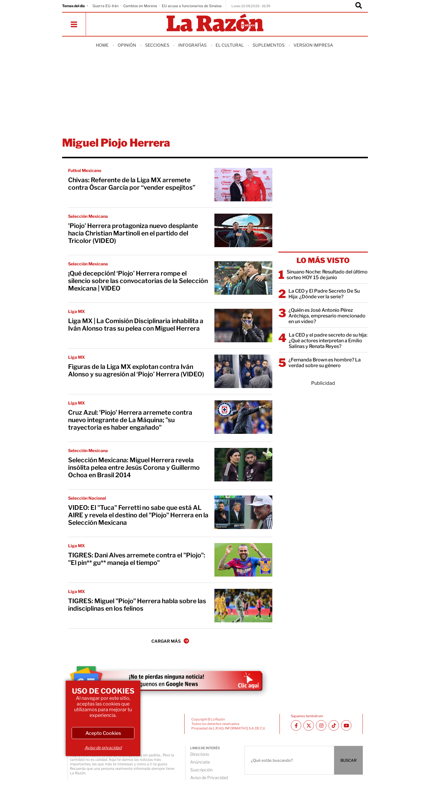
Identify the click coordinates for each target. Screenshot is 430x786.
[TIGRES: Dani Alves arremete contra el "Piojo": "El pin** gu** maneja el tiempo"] (243, 560)
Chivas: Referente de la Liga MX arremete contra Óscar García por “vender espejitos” (131, 183)
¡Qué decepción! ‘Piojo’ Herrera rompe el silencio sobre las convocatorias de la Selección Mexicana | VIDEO (138, 281)
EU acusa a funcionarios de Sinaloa (192, 6)
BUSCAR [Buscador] (348, 760)
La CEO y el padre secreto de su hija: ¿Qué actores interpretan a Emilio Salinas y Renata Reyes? (328, 340)
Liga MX (76, 311)
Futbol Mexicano (84, 170)
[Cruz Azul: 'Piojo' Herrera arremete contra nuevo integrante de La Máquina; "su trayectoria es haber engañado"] (243, 417)
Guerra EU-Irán (106, 6)
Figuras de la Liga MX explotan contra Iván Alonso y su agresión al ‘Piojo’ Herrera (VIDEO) (136, 370)
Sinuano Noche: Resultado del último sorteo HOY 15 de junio (327, 274)
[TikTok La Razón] (333, 725)
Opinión (127, 45)
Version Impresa (313, 45)
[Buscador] (358, 6)
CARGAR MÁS (170, 641)
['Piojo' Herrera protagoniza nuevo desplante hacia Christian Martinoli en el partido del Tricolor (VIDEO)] (243, 230)
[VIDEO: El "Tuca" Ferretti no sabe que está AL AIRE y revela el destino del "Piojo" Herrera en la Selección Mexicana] (243, 512)
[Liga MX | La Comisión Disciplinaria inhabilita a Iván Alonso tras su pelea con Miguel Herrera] (243, 325)
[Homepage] (215, 23)
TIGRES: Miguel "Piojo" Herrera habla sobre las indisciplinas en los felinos (137, 604)
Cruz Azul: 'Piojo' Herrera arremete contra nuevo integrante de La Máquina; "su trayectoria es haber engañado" (130, 420)
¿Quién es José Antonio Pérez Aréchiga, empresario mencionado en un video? (327, 315)
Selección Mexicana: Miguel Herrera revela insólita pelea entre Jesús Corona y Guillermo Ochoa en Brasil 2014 (134, 467)
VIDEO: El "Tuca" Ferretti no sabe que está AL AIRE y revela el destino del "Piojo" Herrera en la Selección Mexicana (138, 515)
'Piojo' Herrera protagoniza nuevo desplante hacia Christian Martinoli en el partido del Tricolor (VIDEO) (133, 233)
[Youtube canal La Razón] (346, 725)
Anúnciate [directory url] (200, 761)
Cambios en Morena (140, 6)
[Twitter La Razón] (308, 725)
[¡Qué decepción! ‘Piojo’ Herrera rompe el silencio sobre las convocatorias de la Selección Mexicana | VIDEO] (243, 278)
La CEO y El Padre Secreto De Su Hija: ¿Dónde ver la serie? (324, 293)
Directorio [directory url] (199, 754)
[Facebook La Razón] (296, 725)
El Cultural (230, 45)
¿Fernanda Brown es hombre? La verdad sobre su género (324, 362)
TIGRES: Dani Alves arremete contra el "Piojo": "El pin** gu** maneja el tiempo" (136, 558)
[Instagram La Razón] (321, 725)
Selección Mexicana (88, 216)
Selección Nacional (87, 498)
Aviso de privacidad (103, 747)
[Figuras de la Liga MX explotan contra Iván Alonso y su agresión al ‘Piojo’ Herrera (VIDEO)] (243, 371)
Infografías (192, 45)
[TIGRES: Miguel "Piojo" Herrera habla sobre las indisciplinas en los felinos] (243, 605)
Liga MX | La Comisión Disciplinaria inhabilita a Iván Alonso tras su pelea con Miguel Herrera (135, 324)
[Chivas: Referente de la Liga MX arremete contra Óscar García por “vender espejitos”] (243, 184)
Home (102, 45)
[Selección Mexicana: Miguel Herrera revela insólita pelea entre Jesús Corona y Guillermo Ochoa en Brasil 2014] (243, 464)
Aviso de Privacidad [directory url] (209, 777)
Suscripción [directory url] (201, 769)
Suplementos (269, 45)
